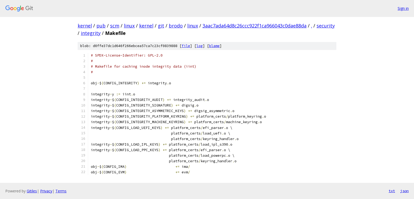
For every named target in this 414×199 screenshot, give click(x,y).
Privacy (46, 190)
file (186, 46)
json (404, 190)
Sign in (403, 8)
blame (214, 46)
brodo (176, 25)
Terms (61, 190)
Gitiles (32, 190)
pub (101, 25)
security (326, 25)
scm (114, 25)
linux (129, 25)
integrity (91, 33)
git (161, 25)
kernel (85, 25)
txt (392, 190)
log (199, 46)
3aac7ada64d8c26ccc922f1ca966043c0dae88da (255, 25)
